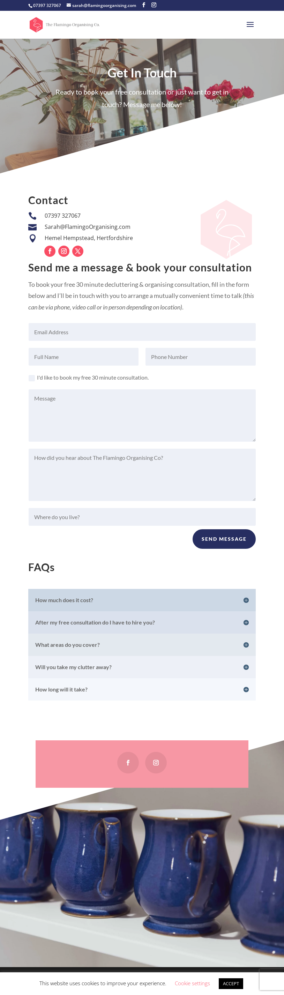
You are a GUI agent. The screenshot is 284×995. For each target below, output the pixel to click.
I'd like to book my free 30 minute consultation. (89, 377)
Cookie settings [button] (192, 983)
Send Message (224, 539)
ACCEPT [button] (231, 983)
